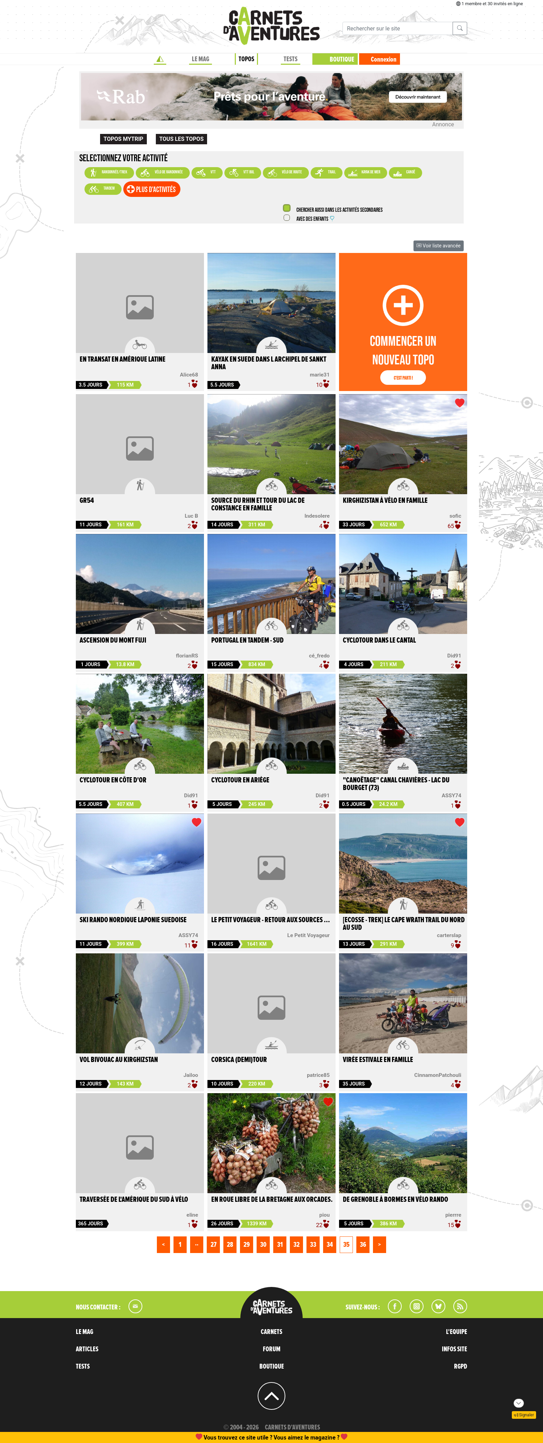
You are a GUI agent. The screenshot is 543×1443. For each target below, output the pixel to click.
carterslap (449, 935)
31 (280, 1244)
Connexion (384, 59)
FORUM (272, 1349)
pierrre (453, 1215)
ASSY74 (451, 795)
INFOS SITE (454, 1349)
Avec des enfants (315, 219)
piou (324, 1215)
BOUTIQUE (342, 59)
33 (313, 1244)
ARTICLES (87, 1349)
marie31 (320, 375)
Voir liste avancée (439, 245)
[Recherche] (397, 28)
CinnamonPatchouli (437, 1075)
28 (230, 1244)
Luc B (191, 516)
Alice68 (189, 375)
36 (363, 1244)
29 (246, 1244)
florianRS (187, 656)
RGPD (460, 1366)
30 (263, 1244)
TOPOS (246, 59)
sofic (455, 516)
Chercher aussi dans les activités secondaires (339, 210)
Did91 (454, 656)
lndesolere (317, 516)
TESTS (290, 59)
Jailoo (191, 1075)
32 (296, 1244)
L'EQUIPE (456, 1331)
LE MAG (200, 59)
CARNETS (271, 1331)
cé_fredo (319, 656)
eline (192, 1215)
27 (213, 1244)
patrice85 (318, 1075)
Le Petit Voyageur (308, 935)
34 (330, 1244)
